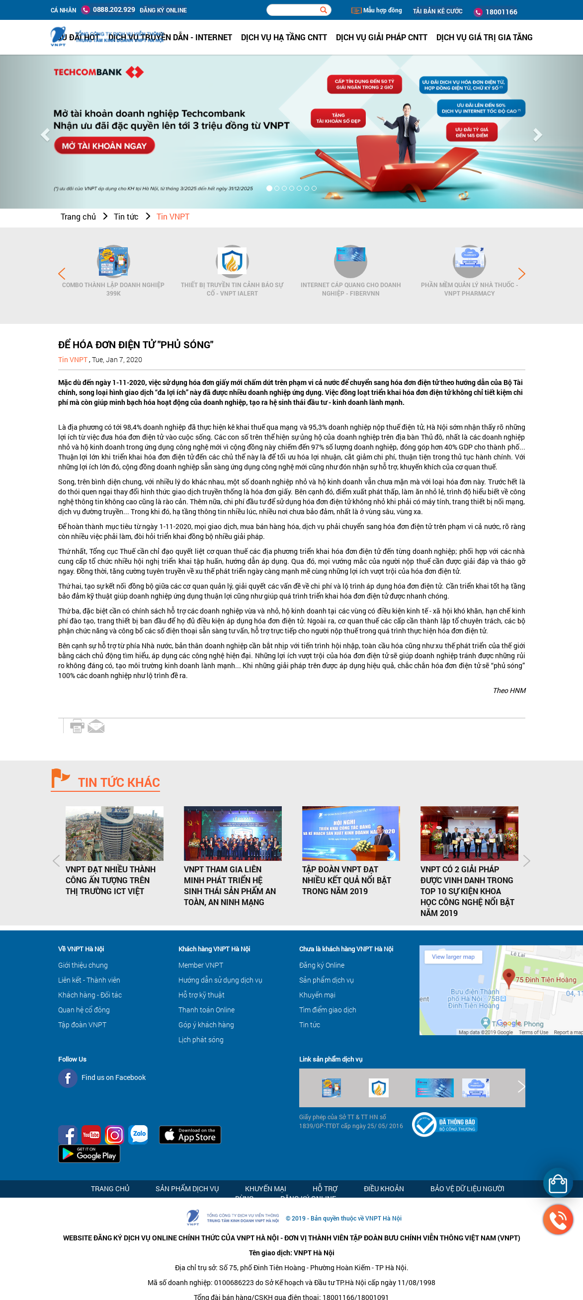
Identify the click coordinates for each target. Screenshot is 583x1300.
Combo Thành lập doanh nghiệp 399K (113, 289)
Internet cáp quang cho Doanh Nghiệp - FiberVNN (351, 289)
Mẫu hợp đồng (376, 10)
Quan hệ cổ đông (84, 1009)
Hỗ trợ (325, 1188)
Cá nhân (64, 10)
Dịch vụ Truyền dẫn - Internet (170, 37)
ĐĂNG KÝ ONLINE (163, 10)
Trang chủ (78, 216)
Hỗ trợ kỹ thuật (201, 994)
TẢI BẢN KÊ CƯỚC (438, 11)
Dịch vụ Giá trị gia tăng (484, 37)
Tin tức (126, 216)
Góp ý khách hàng (206, 1024)
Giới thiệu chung (83, 965)
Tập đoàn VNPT (82, 1024)
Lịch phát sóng (201, 1039)
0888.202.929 (108, 9)
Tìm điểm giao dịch (327, 1009)
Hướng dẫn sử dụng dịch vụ (220, 980)
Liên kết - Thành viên (89, 980)
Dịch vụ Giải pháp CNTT (381, 37)
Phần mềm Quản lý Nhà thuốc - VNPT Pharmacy (469, 289)
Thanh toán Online (206, 1009)
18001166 (495, 12)
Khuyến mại (317, 994)
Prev (61, 274)
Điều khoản (384, 1188)
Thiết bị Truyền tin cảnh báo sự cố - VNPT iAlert (232, 289)
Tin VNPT (173, 216)
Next (521, 274)
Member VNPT (200, 965)
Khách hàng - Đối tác (90, 994)
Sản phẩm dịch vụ (326, 980)
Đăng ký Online (321, 965)
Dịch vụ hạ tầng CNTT (284, 37)
